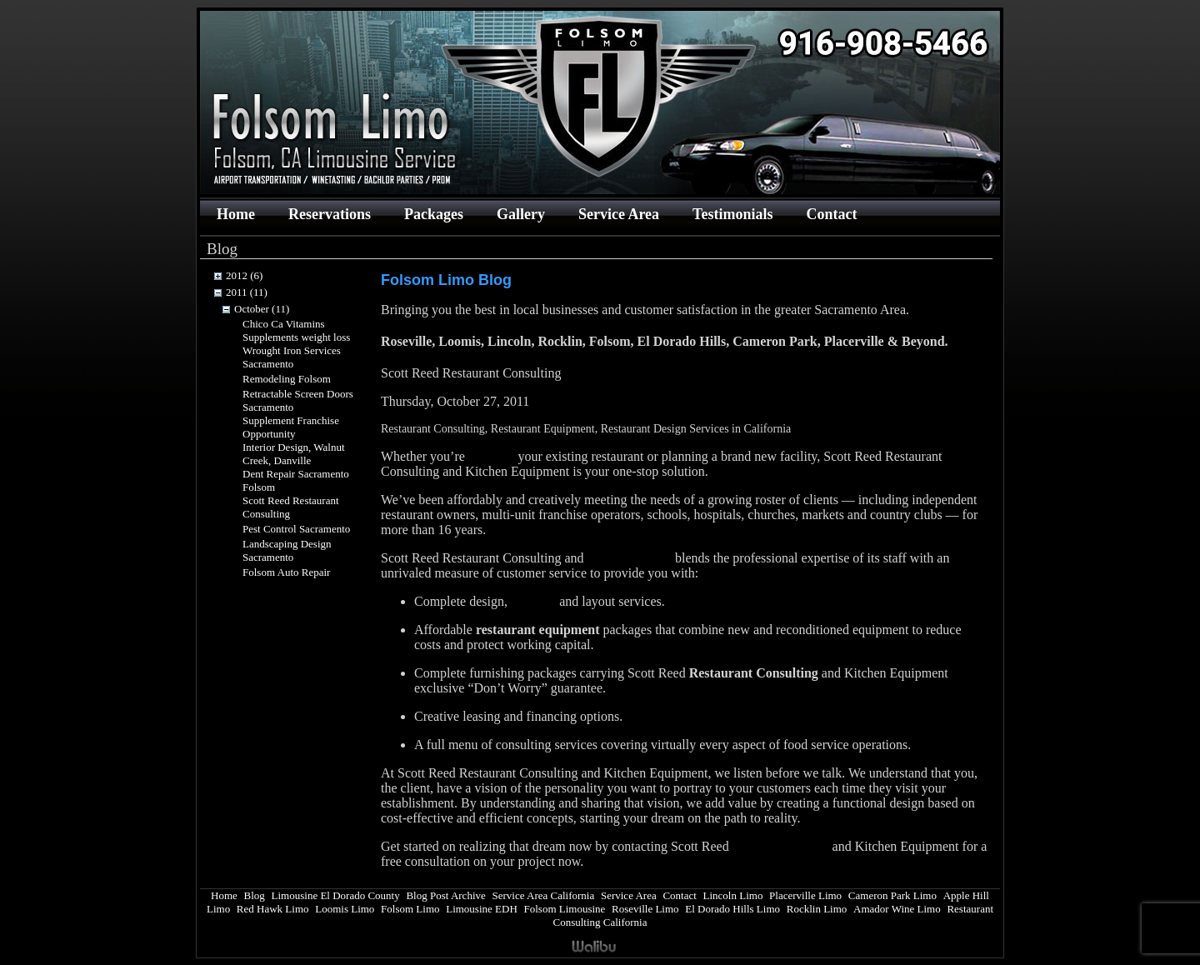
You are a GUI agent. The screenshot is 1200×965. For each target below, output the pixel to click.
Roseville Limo (645, 908)
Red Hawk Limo (273, 908)
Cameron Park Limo (892, 895)
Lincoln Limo (733, 895)
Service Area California (543, 895)
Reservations (329, 214)
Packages (433, 214)
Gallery (521, 214)
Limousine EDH (482, 908)
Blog (254, 895)
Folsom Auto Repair (286, 572)
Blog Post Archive (445, 895)
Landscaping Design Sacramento (287, 550)
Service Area (618, 214)
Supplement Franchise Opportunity (290, 427)
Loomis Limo (344, 908)
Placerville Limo (805, 895)
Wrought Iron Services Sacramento (291, 357)
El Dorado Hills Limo (732, 908)
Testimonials (732, 214)
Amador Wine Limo (897, 908)
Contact (831, 214)
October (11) (261, 308)
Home (236, 214)
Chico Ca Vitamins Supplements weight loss (296, 330)
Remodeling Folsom (286, 378)
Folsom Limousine (564, 908)
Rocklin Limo (817, 908)
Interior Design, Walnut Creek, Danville (293, 454)
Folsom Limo (410, 908)
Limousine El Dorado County (336, 895)
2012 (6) (244, 275)
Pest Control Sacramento (296, 528)
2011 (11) (247, 292)
